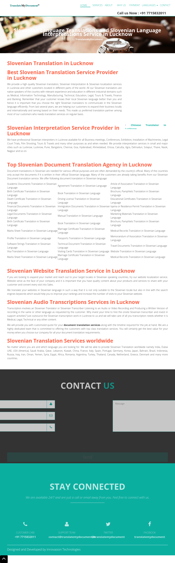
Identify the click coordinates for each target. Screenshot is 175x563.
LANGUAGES (150, 5)
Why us (121, 5)
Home (83, 5)
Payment (134, 5)
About (108, 5)
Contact (165, 5)
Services (97, 5)
